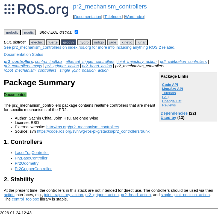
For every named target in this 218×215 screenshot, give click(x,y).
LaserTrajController (32, 152)
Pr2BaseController (31, 158)
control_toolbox (48, 61)
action (9, 195)
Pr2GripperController (33, 169)
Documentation (87, 16)
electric (37, 42)
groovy (68, 42)
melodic (12, 32)
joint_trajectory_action (137, 61)
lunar (141, 42)
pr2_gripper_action (62, 66)
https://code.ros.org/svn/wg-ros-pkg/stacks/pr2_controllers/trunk (93, 131)
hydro (84, 42)
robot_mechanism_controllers (30, 70)
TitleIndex (113, 16)
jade (112, 42)
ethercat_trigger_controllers (90, 61)
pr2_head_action (97, 66)
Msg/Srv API (172, 89)
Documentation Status (23, 54)
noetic (29, 32)
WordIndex (134, 16)
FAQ (165, 97)
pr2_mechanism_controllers (110, 6)
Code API (170, 85)
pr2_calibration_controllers (183, 61)
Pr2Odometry (27, 163)
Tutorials (169, 93)
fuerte (53, 42)
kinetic (127, 42)
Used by (168, 117)
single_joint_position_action (84, 70)
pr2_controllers (18, 61)
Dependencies (174, 113)
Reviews (169, 105)
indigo (99, 42)
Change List (171, 101)
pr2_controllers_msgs (23, 66)
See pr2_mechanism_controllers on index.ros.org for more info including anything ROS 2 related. (89, 47)
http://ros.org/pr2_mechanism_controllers (82, 127)
